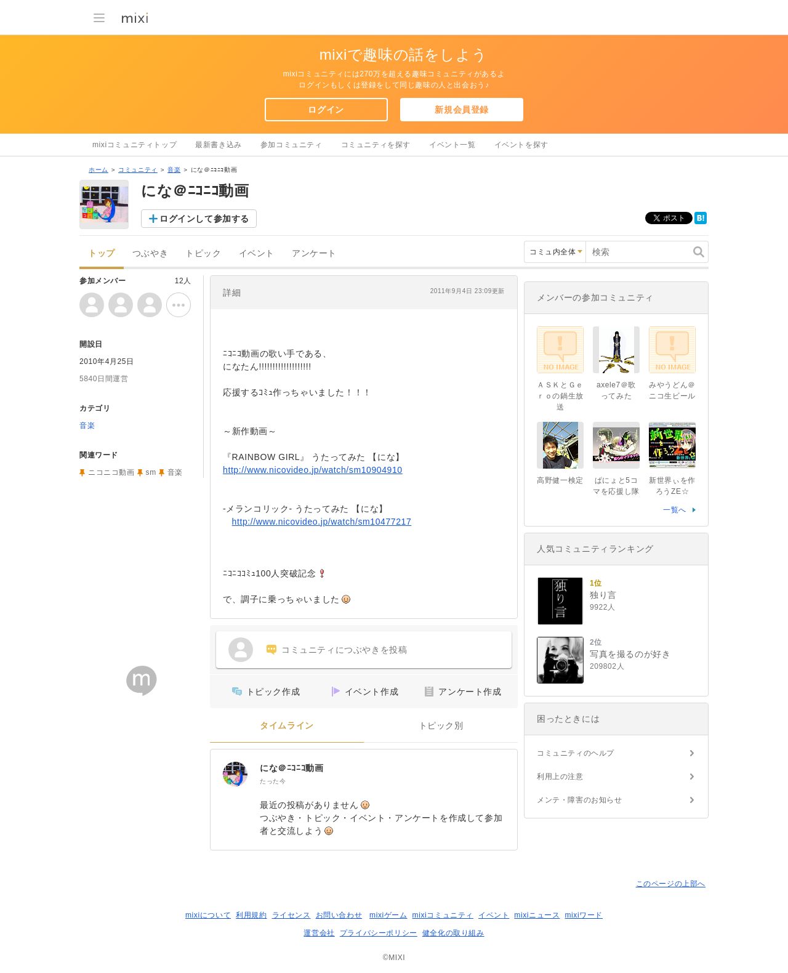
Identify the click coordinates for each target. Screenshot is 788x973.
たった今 (273, 781)
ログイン (326, 110)
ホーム (98, 169)
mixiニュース (537, 915)
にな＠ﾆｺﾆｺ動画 (291, 768)
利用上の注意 (560, 776)
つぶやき (150, 253)
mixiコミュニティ (442, 915)
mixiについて (208, 915)
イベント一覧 (452, 144)
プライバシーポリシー (378, 933)
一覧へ (674, 510)
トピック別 (441, 725)
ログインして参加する (204, 219)
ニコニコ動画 (111, 472)
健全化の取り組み (453, 933)
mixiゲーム (388, 915)
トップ (101, 253)
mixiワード (584, 915)
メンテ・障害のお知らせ (579, 800)
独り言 (603, 595)
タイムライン (287, 725)
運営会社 (319, 933)
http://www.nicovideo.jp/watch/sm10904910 (313, 470)
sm (151, 472)
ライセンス (291, 915)
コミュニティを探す (376, 144)
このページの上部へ (671, 883)
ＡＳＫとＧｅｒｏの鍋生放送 (560, 396)
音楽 (173, 169)
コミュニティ (138, 169)
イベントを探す (521, 144)
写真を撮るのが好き (630, 654)
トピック (203, 253)
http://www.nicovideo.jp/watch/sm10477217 (322, 522)
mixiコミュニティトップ (134, 144)
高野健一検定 (560, 480)
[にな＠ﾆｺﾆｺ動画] (235, 774)
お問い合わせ (339, 915)
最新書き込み (218, 144)
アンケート (314, 253)
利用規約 (251, 915)
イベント (257, 253)
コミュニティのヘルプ (575, 753)
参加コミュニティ (291, 144)
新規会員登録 (462, 110)
